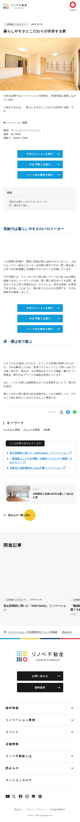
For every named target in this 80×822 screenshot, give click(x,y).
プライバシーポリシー (36, 809)
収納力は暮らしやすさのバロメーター (28, 201)
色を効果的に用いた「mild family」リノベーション (39, 453)
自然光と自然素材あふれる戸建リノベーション (36, 468)
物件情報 (12, 708)
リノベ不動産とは (19, 756)
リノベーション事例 (20, 720)
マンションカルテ (19, 780)
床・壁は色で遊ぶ (18, 205)
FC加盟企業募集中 (58, 809)
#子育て (74, 614)
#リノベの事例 (31, 429)
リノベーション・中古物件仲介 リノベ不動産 (32, 632)
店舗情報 (12, 744)
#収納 (47, 429)
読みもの (67, 632)
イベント (12, 732)
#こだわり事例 (12, 429)
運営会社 (18, 809)
